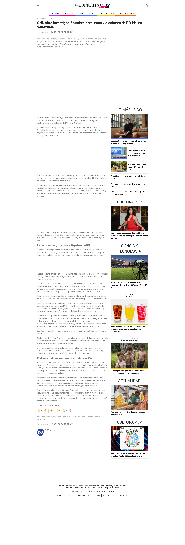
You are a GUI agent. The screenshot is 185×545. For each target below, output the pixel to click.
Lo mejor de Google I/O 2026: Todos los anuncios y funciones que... (137, 153)
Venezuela (41, 467)
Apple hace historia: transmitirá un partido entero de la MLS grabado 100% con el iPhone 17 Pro (129, 285)
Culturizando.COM (125, 13)
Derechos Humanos (85, 464)
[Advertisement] (72, 113)
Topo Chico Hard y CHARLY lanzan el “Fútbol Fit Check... (138, 166)
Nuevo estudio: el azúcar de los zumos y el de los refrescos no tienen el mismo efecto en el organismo (129, 329)
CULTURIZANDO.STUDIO (80, 532)
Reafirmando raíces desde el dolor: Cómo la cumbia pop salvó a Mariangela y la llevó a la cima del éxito (129, 235)
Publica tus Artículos (106, 539)
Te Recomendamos (77, 539)
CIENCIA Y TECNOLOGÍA (85, 13)
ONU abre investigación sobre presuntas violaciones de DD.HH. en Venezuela (89, 24)
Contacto (91, 539)
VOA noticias (55, 453)
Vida (100, 13)
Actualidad (41, 464)
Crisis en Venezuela (69, 464)
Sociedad (109, 13)
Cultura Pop (67, 13)
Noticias (55, 13)
